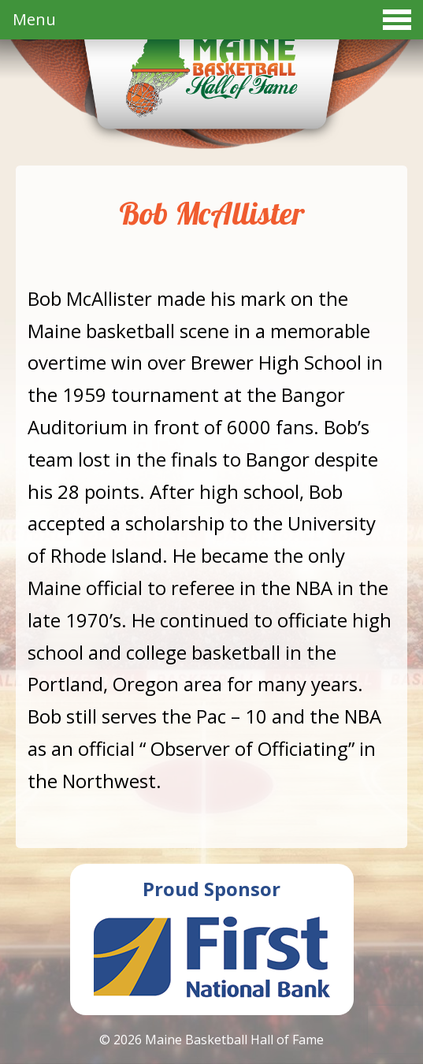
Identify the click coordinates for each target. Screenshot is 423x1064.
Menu (212, 19)
